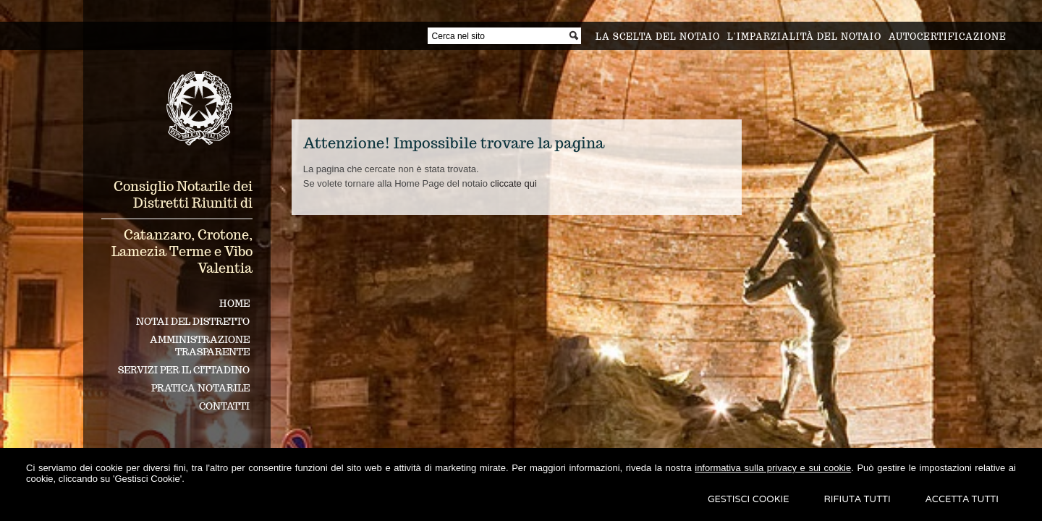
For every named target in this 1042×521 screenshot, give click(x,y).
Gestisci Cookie (748, 499)
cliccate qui (513, 183)
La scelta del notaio (658, 36)
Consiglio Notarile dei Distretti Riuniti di (183, 194)
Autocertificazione (948, 36)
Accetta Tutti (962, 499)
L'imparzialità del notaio (804, 36)
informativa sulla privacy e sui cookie (773, 467)
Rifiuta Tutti (857, 499)
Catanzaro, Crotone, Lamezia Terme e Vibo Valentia (182, 251)
